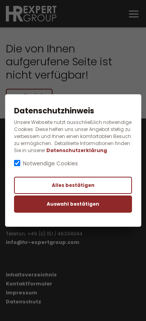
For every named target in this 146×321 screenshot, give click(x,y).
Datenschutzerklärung (76, 150)
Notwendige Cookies (50, 163)
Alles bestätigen (73, 185)
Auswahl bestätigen (73, 204)
